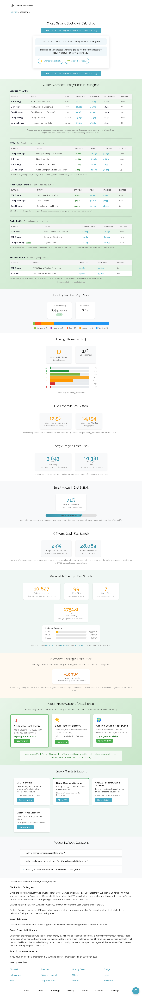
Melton (75, 981)
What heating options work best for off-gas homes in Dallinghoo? (57, 861)
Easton (107, 975)
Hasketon (108, 981)
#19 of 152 (79, 646)
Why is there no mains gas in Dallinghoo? (45, 853)
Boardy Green (78, 970)
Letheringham (16, 975)
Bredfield (45, 970)
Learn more (62, 743)
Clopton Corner (48, 981)
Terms (85, 990)
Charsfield (14, 970)
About (26, 990)
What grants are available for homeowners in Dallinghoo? (53, 869)
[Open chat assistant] (135, 990)
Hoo (12, 981)
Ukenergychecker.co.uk (23, 5)
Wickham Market (49, 975)
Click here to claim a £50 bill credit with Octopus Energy (71, 30)
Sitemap (115, 990)
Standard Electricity (52, 61)
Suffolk (14, 12)
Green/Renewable (80, 61)
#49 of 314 (49, 646)
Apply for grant (22, 741)
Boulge (107, 970)
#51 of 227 (64, 646)
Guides (40, 990)
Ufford (75, 975)
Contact (99, 990)
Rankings (55, 990)
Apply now (62, 800)
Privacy (70, 990)
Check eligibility (25, 800)
